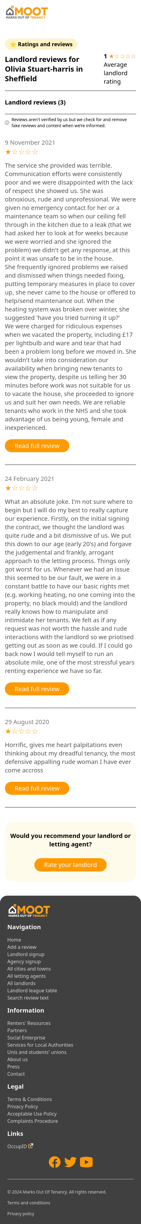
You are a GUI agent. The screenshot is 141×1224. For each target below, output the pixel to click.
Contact (16, 1074)
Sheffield (21, 78)
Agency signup (24, 961)
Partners (17, 1030)
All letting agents (26, 976)
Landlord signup (25, 954)
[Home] (27, 12)
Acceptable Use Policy (32, 1113)
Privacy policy (20, 1213)
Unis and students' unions (37, 1052)
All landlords (21, 983)
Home (14, 939)
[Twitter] (70, 1162)
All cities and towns (29, 968)
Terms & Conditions (29, 1099)
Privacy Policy (22, 1106)
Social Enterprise (26, 1037)
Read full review (37, 446)
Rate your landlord (70, 865)
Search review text (28, 997)
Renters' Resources (29, 1023)
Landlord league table (32, 990)
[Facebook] (54, 1162)
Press (13, 1066)
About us (17, 1059)
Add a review (21, 947)
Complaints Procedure (32, 1121)
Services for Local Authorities (40, 1045)
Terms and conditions (28, 1203)
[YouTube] (86, 1162)
